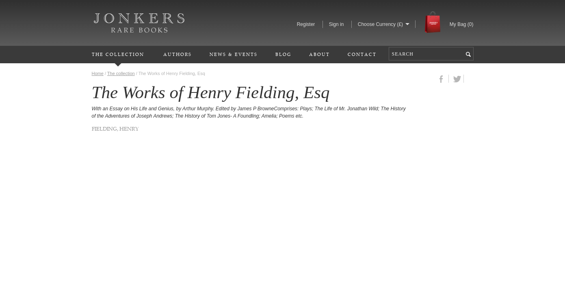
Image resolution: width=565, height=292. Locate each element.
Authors (177, 54)
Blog (283, 54)
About (319, 54)
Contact (362, 54)
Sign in (336, 24)
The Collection (118, 54)
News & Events (234, 54)
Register (306, 24)
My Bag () (462, 24)
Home (98, 73)
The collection (121, 73)
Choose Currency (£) (380, 24)
